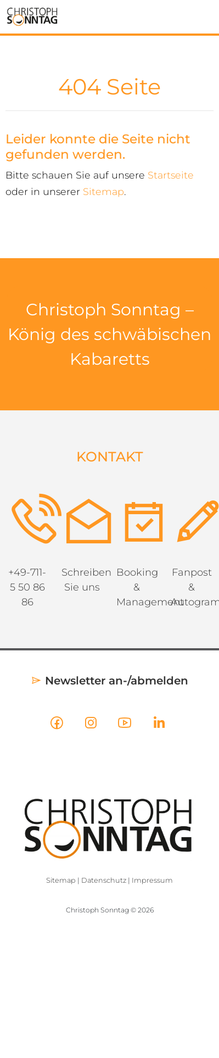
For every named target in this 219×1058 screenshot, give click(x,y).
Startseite (171, 175)
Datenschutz (103, 880)
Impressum (152, 880)
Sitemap (103, 191)
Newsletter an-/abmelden (109, 680)
